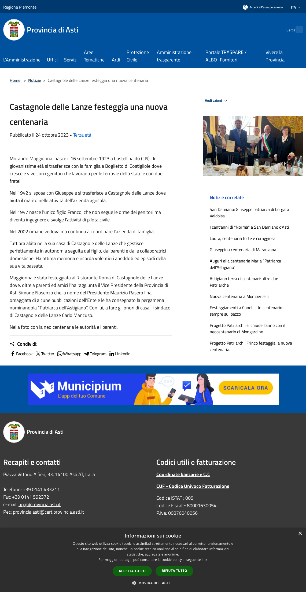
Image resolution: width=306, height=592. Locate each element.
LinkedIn (120, 353)
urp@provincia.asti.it (40, 504)
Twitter (44, 353)
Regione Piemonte (19, 7)
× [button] (300, 534)
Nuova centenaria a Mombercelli (239, 296)
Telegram (94, 353)
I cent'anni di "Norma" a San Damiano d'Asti (249, 227)
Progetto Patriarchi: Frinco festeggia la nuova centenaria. (251, 346)
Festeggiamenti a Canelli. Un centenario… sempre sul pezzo (247, 310)
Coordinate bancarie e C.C (183, 474)
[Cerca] (296, 29)
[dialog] (153, 560)
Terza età (82, 134)
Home (15, 80)
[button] (153, 583)
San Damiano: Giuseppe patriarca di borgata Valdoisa (249, 212)
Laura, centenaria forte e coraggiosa (242, 238)
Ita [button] (296, 7)
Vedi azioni (217, 100)
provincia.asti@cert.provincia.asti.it (48, 512)
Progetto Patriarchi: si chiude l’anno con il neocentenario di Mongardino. (247, 328)
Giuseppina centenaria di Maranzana (243, 249)
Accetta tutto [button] (132, 571)
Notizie (34, 80)
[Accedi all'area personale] (263, 7)
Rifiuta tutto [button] (174, 570)
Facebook (21, 353)
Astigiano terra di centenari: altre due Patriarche (244, 281)
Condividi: (23, 344)
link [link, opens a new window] (204, 559)
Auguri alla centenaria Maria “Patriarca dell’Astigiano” (245, 264)
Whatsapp (69, 353)
